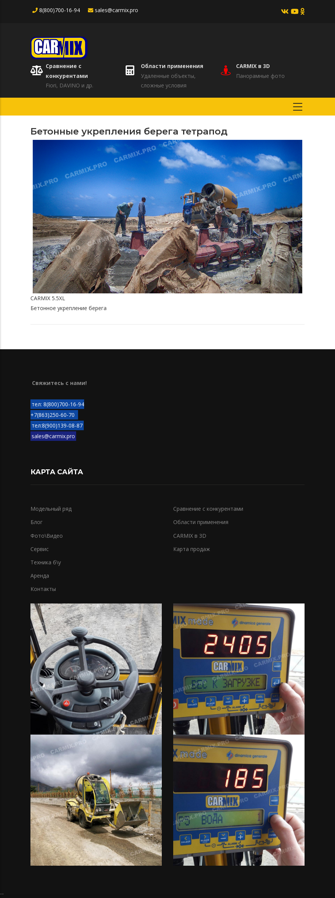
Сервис (39, 549)
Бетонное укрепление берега (68, 308)
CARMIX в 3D (253, 66)
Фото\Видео (46, 535)
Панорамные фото (260, 75)
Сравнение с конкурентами (208, 508)
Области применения (172, 66)
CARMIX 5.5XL (47, 298)
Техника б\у (45, 562)
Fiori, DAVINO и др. (69, 85)
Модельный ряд (51, 508)
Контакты (43, 588)
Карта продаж (191, 549)
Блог (36, 522)
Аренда (39, 575)
